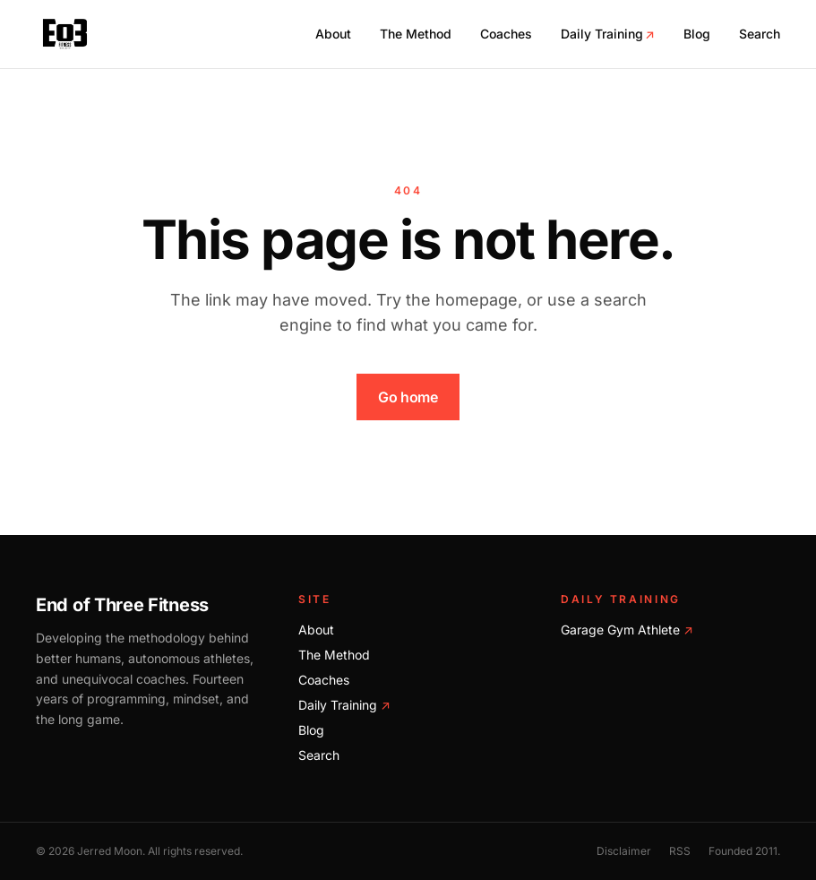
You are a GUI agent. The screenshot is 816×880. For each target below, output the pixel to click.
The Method (415, 33)
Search (759, 33)
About (333, 33)
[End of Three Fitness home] (65, 34)
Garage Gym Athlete (627, 629)
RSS (680, 851)
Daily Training (608, 33)
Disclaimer (624, 851)
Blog (696, 33)
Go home (407, 397)
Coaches (506, 33)
